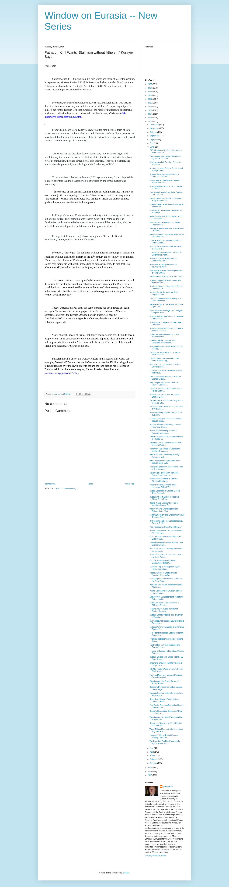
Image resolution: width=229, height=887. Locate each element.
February (154, 759)
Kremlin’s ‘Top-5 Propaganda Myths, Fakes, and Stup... (164, 568)
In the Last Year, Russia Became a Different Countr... (164, 604)
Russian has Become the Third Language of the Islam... (162, 341)
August (153, 140)
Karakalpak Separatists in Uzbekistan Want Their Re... (165, 353)
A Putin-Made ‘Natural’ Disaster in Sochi (166, 276)
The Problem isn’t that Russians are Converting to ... (164, 646)
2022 (150, 95)
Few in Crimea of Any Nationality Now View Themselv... (165, 299)
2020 (150, 103)
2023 (150, 92)
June (152, 147)
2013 (150, 771)
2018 (150, 110)
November (154, 128)
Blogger (126, 873)
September (155, 136)
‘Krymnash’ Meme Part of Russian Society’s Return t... (163, 736)
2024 (150, 88)
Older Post (129, 484)
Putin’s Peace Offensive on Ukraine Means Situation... (164, 181)
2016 (150, 118)
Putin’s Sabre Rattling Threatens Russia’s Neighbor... (163, 432)
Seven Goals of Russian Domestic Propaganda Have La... (163, 474)
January (153, 763)
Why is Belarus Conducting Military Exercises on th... (164, 456)
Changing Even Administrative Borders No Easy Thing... (165, 580)
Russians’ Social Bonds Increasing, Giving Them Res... (164, 498)
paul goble (168, 786)
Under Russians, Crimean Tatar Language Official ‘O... (162, 486)
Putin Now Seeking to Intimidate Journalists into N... (163, 266)
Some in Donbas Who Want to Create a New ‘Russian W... (166, 329)
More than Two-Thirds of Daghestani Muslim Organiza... (164, 450)
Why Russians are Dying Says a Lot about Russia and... (164, 462)
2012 (150, 775)
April (152, 752)
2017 (150, 114)
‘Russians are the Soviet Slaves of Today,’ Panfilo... (163, 682)
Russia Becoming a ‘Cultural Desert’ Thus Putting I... (164, 492)
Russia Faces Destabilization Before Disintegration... (164, 365)
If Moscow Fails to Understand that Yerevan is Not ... (164, 335)
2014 (150, 768)
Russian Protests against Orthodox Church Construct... (164, 175)
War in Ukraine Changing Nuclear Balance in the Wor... (163, 510)
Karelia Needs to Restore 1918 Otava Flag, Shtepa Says (165, 199)
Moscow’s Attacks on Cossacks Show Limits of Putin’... (165, 556)
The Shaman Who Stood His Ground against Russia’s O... (164, 157)
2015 (150, 121)
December (154, 125)
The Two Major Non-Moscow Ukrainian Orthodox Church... (165, 676)
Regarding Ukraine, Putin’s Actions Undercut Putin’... (164, 700)
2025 (150, 84)
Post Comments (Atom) (66, 488)
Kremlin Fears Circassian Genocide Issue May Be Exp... (164, 359)
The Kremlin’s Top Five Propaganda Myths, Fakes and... (164, 742)
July (152, 143)
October (153, 132)
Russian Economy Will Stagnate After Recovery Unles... (165, 426)
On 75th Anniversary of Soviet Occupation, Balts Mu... (162, 562)
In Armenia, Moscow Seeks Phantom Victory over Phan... (165, 253)
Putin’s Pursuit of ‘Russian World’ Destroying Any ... (163, 259)
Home (90, 484)
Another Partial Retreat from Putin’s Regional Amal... (164, 293)
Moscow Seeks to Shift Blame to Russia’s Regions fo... (163, 574)
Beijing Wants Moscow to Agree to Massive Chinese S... (163, 504)
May (152, 748)
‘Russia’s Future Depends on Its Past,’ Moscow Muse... (165, 444)
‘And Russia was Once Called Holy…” (165, 527)
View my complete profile (155, 856)
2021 (150, 99)
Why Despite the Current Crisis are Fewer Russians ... (164, 383)
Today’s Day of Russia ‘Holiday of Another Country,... (163, 610)
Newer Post (50, 484)
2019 (150, 106)
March (153, 756)
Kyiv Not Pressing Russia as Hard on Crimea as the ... (165, 377)
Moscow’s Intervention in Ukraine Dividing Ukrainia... (163, 480)
